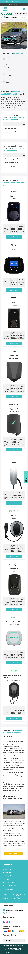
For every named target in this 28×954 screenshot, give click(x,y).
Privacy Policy (10, 894)
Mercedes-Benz (15, 17)
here (11, 847)
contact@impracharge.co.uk (14, 910)
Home (2, 17)
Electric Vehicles (8, 17)
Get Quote (13, 853)
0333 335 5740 (14, 4)
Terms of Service (20, 894)
